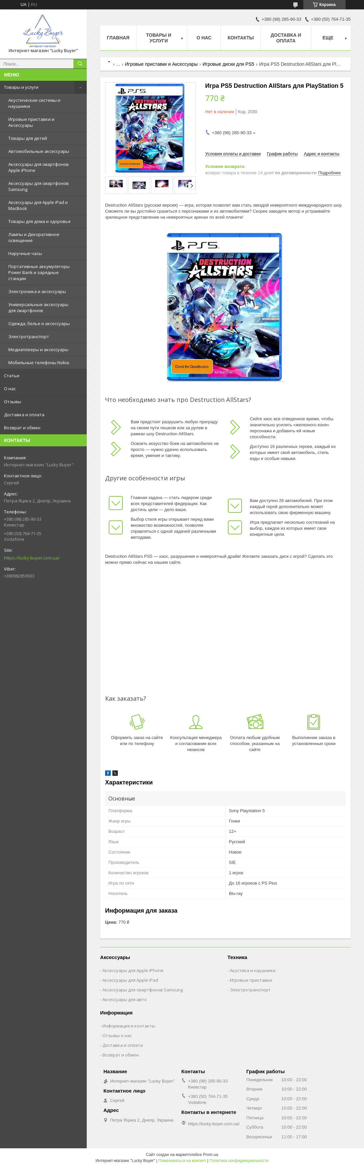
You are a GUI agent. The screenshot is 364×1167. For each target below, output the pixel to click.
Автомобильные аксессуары (38, 151)
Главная (118, 37)
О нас (10, 389)
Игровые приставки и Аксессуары (31, 122)
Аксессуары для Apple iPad (130, 980)
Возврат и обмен (22, 428)
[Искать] (80, 64)
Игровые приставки (251, 980)
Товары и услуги (21, 87)
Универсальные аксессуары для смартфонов (38, 307)
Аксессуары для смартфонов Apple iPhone (38, 167)
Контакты (241, 37)
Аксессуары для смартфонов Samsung (38, 186)
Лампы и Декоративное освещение (33, 237)
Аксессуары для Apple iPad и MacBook (38, 205)
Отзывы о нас (117, 1035)
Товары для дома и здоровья (39, 221)
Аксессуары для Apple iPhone (132, 970)
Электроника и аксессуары (37, 291)
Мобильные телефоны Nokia (38, 363)
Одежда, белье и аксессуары (39, 323)
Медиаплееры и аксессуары (38, 349)
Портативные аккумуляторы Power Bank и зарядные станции (39, 272)
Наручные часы (25, 253)
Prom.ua (210, 1154)
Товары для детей (27, 138)
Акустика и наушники (253, 970)
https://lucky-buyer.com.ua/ (32, 558)
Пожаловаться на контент (182, 1160)
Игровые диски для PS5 (228, 64)
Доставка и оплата (24, 415)
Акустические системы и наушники (34, 103)
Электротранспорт (28, 336)
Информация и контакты (128, 1026)
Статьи (11, 376)
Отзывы (12, 402)
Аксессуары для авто (124, 999)
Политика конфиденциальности (239, 1160)
